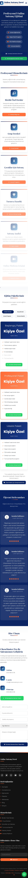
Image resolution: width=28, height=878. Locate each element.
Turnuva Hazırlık (21, 316)
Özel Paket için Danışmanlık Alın (14, 482)
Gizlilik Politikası (9, 870)
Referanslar (4, 799)
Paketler (3, 796)
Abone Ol (14, 859)
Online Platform (6, 833)
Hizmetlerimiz (5, 790)
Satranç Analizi (5, 830)
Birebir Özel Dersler (7, 818)
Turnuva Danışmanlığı (14, 215)
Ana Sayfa (4, 787)
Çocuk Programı (14, 183)
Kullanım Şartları (19, 870)
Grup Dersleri (14, 149)
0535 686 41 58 (9, 873)
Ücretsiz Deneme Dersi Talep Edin (14, 744)
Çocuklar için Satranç (7, 824)
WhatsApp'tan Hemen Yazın (14, 59)
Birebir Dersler (7, 311)
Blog (2, 802)
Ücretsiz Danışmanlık (14, 364)
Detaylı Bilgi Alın (14, 115)
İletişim (3, 805)
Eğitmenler (4, 793)
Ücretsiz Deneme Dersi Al (14, 55)
